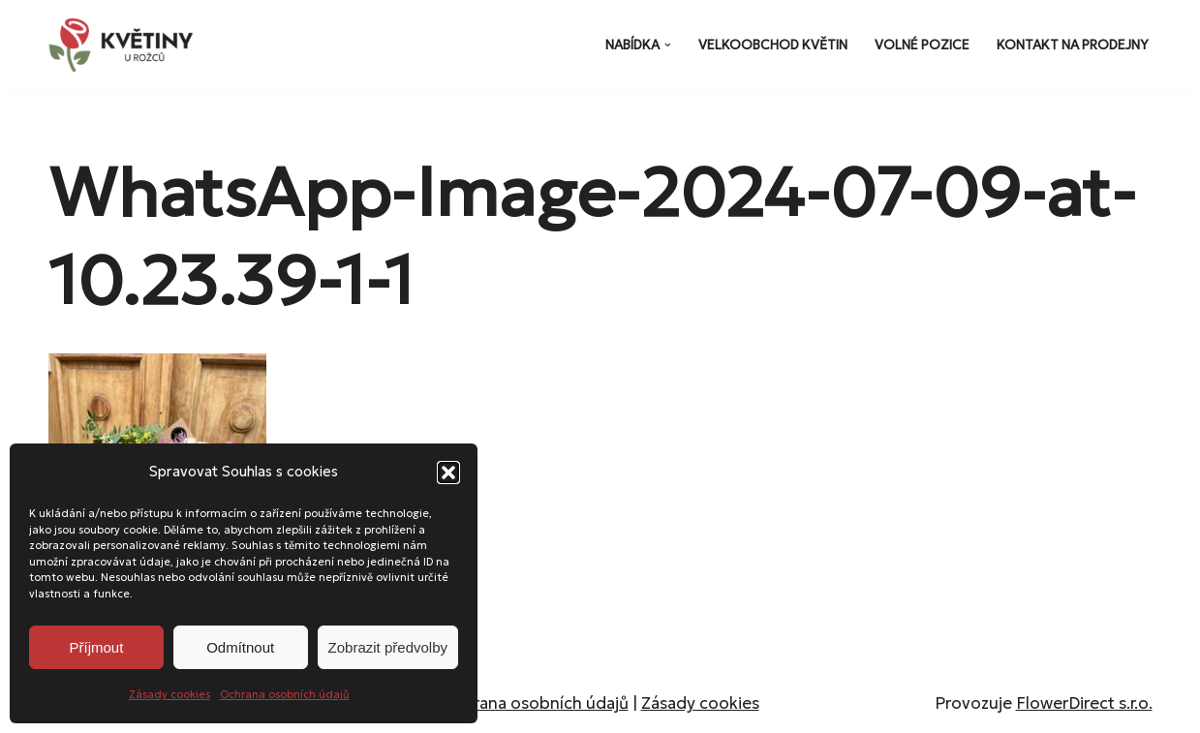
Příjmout (96, 647)
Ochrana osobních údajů (285, 694)
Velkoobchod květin (772, 45)
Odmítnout (240, 647)
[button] (448, 472)
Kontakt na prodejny (1073, 45)
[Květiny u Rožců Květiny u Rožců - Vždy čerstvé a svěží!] (125, 45)
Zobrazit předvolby (387, 647)
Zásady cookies (169, 694)
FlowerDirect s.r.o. (1084, 703)
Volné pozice (922, 45)
